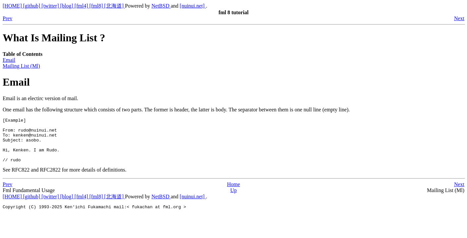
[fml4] (82, 6)
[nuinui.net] (193, 6)
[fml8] (96, 6)
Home (233, 193)
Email (9, 60)
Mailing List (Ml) (21, 66)
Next (459, 18)
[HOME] (13, 6)
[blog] (67, 6)
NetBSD (161, 6)
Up (233, 199)
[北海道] (114, 6)
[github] (32, 6)
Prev (7, 18)
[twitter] (50, 6)
